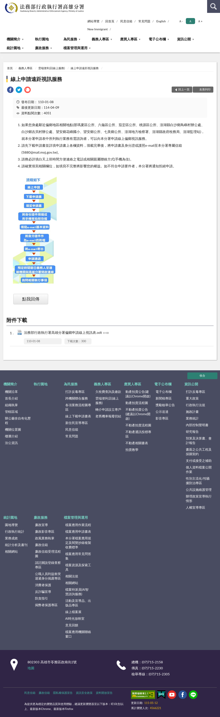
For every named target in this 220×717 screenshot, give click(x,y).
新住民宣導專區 (76, 423)
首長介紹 (11, 398)
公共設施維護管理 (199, 489)
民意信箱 (126, 21)
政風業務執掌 (44, 538)
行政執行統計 (14, 531)
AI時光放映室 (74, 618)
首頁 (10, 68)
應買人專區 (128, 39)
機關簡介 (13, 39)
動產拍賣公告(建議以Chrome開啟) (137, 394)
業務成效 (11, 538)
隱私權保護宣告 (63, 692)
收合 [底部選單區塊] (202, 375)
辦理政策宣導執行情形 (199, 498)
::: (3, 3)
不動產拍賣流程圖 (138, 425)
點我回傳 (30, 298)
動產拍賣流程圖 (136, 403)
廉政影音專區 (44, 531)
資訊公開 (184, 39)
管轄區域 (11, 411)
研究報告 (192, 431)
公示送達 (162, 411)
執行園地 (42, 39)
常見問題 (144, 21)
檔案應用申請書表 (78, 531)
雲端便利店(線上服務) (51, 68)
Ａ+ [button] (200, 21)
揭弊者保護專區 (46, 605)
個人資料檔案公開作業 (199, 469)
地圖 (31, 668)
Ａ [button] (190, 21)
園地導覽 (11, 525)
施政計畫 (192, 411)
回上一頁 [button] (183, 89)
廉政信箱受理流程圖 (48, 553)
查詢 (213, 6)
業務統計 (192, 418)
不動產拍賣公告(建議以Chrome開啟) (137, 413)
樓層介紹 (11, 436)
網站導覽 (93, 21)
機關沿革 (11, 392)
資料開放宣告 (104, 692)
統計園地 (13, 48)
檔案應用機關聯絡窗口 (78, 634)
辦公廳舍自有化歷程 (18, 420)
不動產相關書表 (136, 443)
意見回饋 (71, 625)
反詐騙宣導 (43, 591)
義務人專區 (100, 39)
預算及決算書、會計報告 (199, 440)
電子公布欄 (157, 39)
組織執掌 (11, 405)
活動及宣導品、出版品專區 (78, 603)
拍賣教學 (131, 450)
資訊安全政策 (84, 692)
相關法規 (71, 576)
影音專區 (162, 418)
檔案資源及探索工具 (78, 567)
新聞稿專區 (164, 398)
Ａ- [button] (181, 21)
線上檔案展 (73, 612)
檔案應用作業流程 (78, 525)
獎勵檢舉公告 (165, 405)
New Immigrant (97, 29)
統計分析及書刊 (16, 545)
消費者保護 (43, 585)
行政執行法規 (195, 405)
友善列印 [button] (205, 89)
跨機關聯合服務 (76, 398)
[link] (10, 90)
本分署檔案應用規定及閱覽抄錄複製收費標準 (78, 542)
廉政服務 (42, 48)
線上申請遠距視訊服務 (85, 68)
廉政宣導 (41, 525)
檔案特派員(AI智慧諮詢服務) (77, 591)
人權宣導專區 (195, 507)
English (161, 21)
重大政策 (192, 398)
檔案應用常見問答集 (78, 556)
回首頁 (109, 21)
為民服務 (70, 39)
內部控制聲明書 (197, 425)
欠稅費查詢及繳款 (108, 392)
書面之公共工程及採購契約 (199, 451)
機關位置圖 (13, 429)
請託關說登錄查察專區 (48, 565)
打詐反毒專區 (75, 392)
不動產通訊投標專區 (138, 434)
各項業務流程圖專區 (78, 407)
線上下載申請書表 (78, 416)
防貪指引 (41, 598)
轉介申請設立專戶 (108, 409)
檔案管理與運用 (75, 48)
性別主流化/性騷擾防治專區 (198, 480)
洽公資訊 (11, 443)
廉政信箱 (41, 545)
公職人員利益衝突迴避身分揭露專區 (48, 576)
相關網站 (11, 551)
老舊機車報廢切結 (108, 416)
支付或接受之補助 (199, 460)
